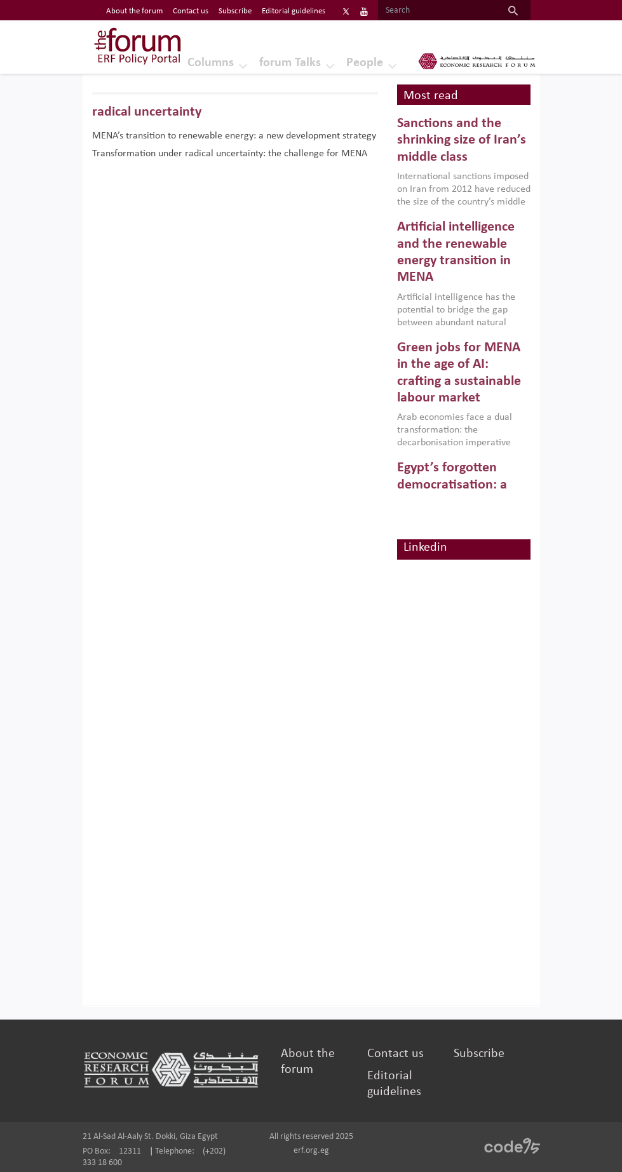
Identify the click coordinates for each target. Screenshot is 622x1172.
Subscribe (479, 1053)
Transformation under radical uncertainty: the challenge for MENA (229, 154)
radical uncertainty (146, 112)
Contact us (395, 1053)
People (364, 63)
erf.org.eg (311, 1150)
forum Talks (290, 63)
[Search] (437, 11)
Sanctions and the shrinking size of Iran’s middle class (461, 140)
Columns (210, 63)
